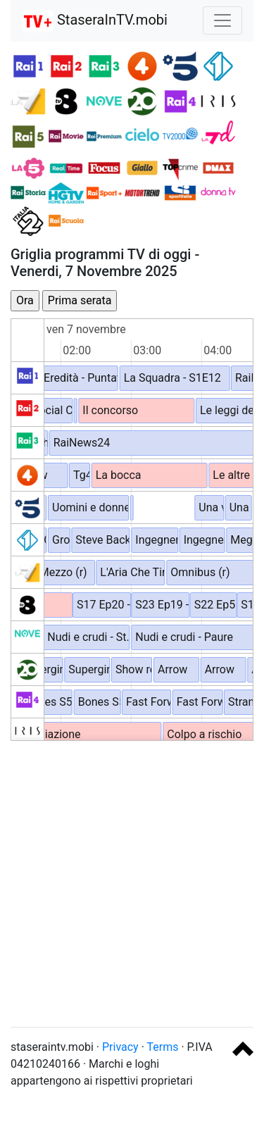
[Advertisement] (132, 883)
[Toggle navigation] (222, 20)
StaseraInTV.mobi (95, 21)
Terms (163, 1047)
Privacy (120, 1047)
